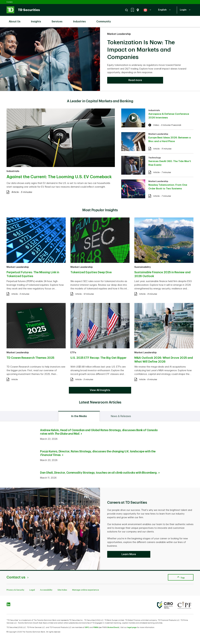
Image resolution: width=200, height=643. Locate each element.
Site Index (62, 590)
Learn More (129, 554)
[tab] (79, 416)
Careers (9, 2)
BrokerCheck (113, 627)
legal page (132, 627)
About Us (16, 19)
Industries (81, 19)
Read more (135, 80)
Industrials (13, 171)
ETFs (73, 352)
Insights (37, 19)
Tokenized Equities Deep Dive (91, 272)
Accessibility (46, 590)
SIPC (87, 627)
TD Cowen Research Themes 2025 (30, 357)
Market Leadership (119, 34)
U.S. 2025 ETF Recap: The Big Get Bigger (98, 357)
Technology (154, 158)
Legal (32, 590)
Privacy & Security (15, 590)
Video (156, 125)
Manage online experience (85, 590)
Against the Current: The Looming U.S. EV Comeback (59, 177)
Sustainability (142, 267)
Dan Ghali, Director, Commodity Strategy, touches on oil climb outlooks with (100, 472)
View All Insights (100, 390)
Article (15, 192)
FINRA (95, 627)
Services (58, 19)
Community (105, 19)
